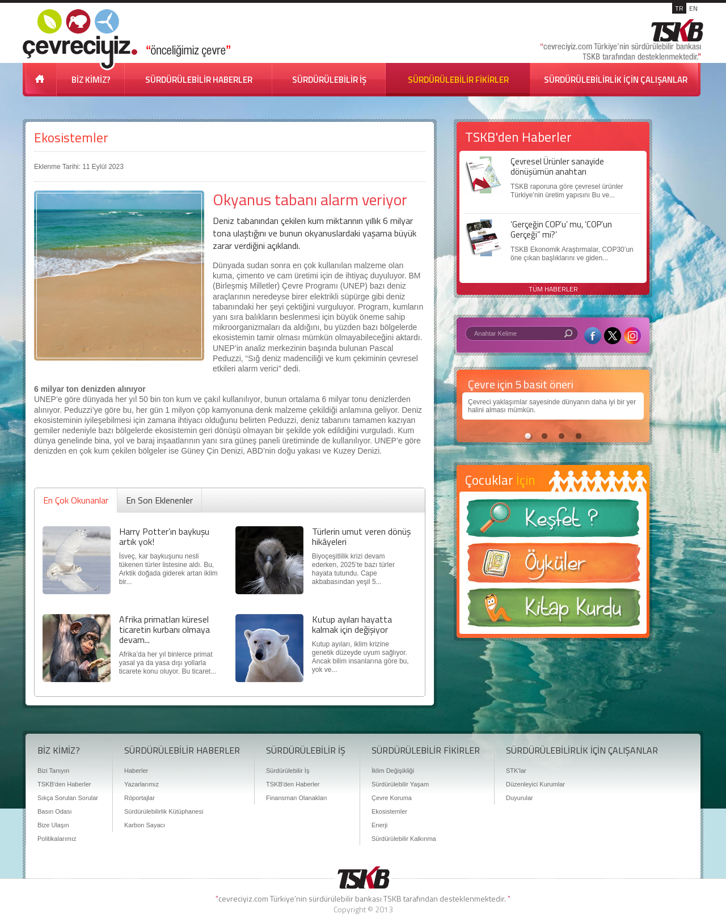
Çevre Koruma (392, 797)
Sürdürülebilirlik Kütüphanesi (163, 811)
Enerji (379, 825)
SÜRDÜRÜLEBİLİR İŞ (329, 79)
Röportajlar (139, 797)
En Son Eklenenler (159, 500)
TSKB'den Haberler (64, 784)
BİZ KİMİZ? (91, 79)
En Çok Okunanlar (75, 500)
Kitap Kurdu (553, 611)
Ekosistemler (71, 137)
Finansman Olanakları (296, 797)
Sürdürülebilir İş (287, 770)
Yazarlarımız (141, 784)
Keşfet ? (553, 521)
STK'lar (516, 770)
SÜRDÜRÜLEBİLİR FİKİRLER (458, 79)
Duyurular (519, 797)
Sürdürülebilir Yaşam (400, 784)
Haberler (136, 770)
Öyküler (553, 566)
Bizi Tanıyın (53, 770)
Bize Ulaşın (53, 825)
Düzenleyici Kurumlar (535, 784)
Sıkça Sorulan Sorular (67, 797)
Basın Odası (54, 811)
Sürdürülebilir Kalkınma (404, 838)
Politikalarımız (56, 838)
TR (679, 8)
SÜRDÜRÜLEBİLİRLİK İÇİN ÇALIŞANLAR (615, 79)
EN (693, 8)
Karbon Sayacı (144, 825)
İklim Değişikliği (393, 770)
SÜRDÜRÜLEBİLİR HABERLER (198, 79)
